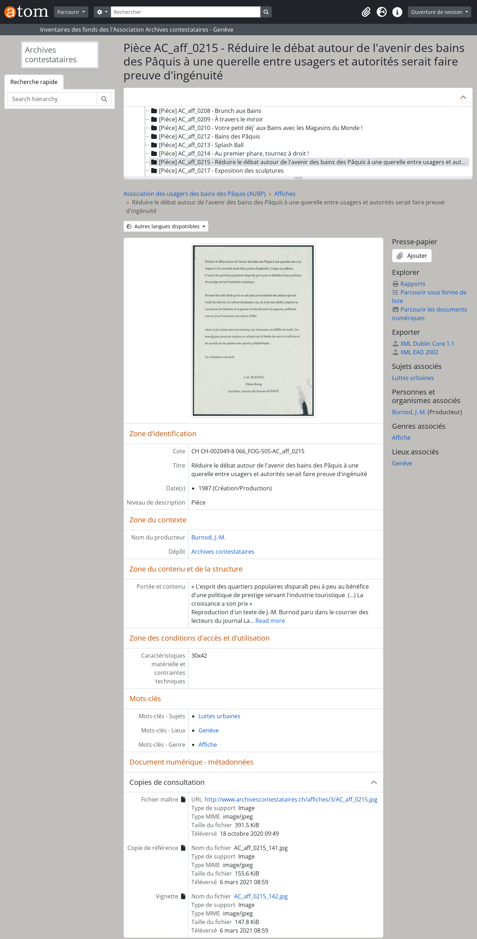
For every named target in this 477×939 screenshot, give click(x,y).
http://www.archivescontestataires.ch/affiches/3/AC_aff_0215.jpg (291, 799)
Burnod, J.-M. (208, 537)
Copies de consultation (167, 782)
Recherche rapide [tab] (34, 82)
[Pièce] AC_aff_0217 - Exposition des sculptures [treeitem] (217, 170)
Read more (270, 621)
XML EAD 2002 (415, 352)
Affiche (207, 744)
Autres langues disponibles (164, 226)
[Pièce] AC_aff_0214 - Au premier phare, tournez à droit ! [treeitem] (229, 153)
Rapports (408, 284)
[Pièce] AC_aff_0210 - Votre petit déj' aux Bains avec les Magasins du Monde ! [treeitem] (256, 128)
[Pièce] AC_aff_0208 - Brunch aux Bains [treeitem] (205, 110)
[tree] (298, 142)
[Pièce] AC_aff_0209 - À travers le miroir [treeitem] (206, 119)
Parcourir (69, 12)
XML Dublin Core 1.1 (423, 344)
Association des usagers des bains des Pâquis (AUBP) (194, 194)
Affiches (285, 194)
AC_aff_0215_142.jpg (261, 896)
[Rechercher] (186, 11)
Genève (208, 730)
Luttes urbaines (219, 716)
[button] (366, 12)
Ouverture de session (437, 12)
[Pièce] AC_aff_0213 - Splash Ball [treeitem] (197, 145)
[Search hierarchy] (52, 99)
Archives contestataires (222, 551)
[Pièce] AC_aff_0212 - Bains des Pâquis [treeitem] (205, 136)
